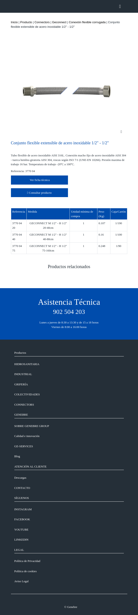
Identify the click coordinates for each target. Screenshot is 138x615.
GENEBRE (21, 414)
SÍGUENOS (21, 498)
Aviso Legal (21, 581)
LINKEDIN (21, 539)
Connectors (41, 22)
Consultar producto (39, 192)
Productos (20, 352)
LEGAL (19, 549)
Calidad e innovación (26, 436)
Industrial (23, 374)
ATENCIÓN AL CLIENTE (30, 466)
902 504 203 (69, 311)
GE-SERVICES (23, 446)
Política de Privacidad (27, 561)
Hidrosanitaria (26, 364)
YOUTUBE (21, 529)
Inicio (14, 22)
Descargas (20, 477)
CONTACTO (22, 488)
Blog (17, 456)
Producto (26, 22)
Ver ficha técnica (39, 180)
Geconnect (59, 22)
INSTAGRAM (23, 509)
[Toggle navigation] (120, 6)
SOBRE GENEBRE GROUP (31, 426)
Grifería (21, 384)
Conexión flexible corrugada (87, 22)
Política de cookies (25, 571)
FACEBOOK (22, 519)
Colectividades (27, 394)
